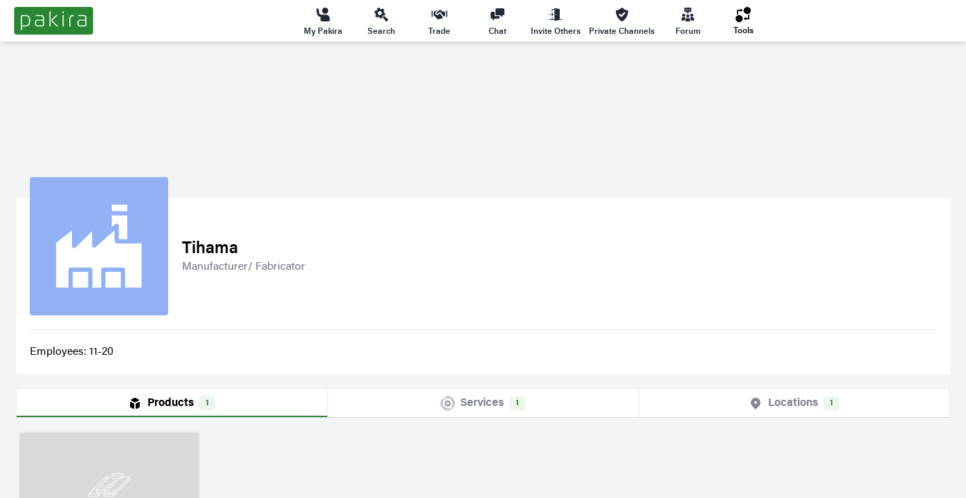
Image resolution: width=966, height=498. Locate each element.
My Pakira (323, 21)
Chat (498, 21)
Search (381, 21)
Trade (439, 21)
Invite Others (556, 21)
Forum (687, 21)
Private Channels (622, 21)
